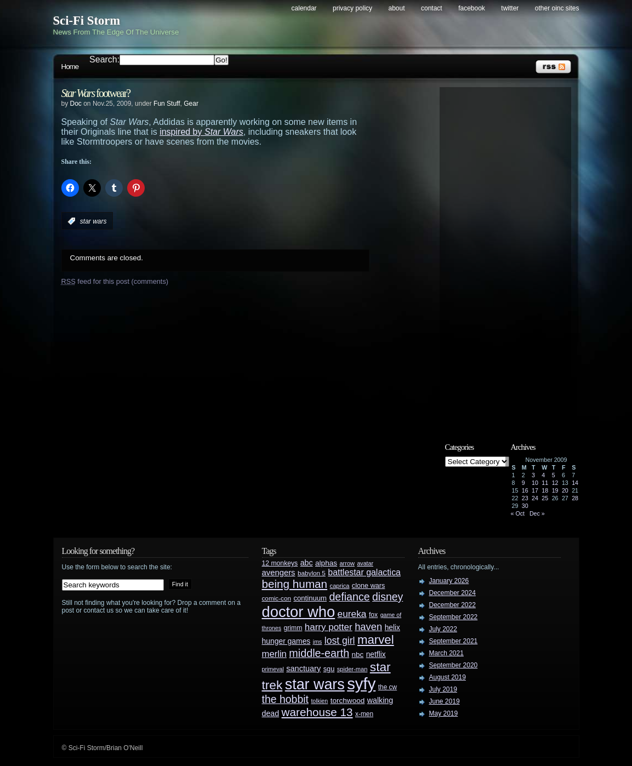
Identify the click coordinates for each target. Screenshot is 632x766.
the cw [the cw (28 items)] (387, 687)
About (397, 8)
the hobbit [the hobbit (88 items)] (285, 699)
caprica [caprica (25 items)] (340, 585)
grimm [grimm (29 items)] (293, 628)
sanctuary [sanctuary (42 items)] (303, 668)
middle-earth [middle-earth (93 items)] (319, 653)
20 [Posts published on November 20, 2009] (565, 490)
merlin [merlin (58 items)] (274, 654)
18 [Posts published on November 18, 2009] (545, 490)
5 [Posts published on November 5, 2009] (553, 475)
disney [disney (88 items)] (387, 597)
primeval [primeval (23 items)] (273, 669)
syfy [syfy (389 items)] (361, 683)
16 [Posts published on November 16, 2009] (525, 490)
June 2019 (444, 701)
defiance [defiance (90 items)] (349, 597)
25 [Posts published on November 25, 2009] (545, 498)
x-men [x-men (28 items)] (364, 714)
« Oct (518, 513)
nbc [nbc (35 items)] (358, 654)
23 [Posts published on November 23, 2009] (525, 498)
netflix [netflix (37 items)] (376, 654)
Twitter (510, 8)
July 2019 (443, 689)
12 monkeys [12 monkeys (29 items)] (280, 563)
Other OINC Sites (557, 8)
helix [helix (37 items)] (392, 628)
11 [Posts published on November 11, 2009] (545, 482)
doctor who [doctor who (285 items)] (298, 611)
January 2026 (449, 581)
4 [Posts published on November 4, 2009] (543, 475)
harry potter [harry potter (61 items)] (328, 627)
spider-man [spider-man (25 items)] (352, 669)
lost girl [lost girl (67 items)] (339, 640)
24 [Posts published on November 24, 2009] (535, 498)
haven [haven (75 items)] (368, 626)
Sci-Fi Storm (87, 20)
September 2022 (453, 617)
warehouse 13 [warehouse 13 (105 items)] (317, 712)
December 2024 (452, 593)
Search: (104, 59)
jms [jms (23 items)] (317, 641)
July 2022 (443, 629)
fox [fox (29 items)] (373, 615)
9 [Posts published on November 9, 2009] (523, 482)
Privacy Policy (352, 8)
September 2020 (453, 665)
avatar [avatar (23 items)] (365, 563)
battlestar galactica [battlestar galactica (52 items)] (364, 572)
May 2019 (443, 713)
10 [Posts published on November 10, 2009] (535, 482)
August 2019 (447, 677)
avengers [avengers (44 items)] (278, 572)
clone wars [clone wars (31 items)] (368, 586)
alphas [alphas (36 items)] (326, 563)
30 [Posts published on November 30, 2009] (525, 505)
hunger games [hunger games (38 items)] (286, 641)
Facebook (471, 8)
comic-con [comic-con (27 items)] (276, 598)
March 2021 (446, 653)
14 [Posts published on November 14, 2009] (575, 482)
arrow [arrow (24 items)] (347, 563)
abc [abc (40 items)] (306, 562)
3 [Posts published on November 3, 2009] (533, 475)
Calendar (304, 8)
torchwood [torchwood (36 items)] (348, 700)
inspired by (201, 131)
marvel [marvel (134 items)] (375, 640)
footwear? (95, 93)
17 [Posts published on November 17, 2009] (535, 490)
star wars (93, 221)
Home (70, 66)
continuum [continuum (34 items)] (310, 598)
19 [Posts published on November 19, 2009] (555, 490)
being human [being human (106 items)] (295, 584)
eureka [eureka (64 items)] (352, 613)
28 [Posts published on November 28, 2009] (575, 498)
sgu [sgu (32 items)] (329, 669)
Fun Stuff (166, 103)
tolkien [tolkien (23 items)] (319, 701)
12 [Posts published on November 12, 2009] (555, 482)
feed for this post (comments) (115, 281)
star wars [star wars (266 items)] (315, 684)
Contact (431, 8)
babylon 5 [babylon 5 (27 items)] (312, 572)
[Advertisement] (511, 256)
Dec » (537, 513)
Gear (191, 103)
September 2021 (453, 641)
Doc (76, 103)
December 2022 (452, 605)
